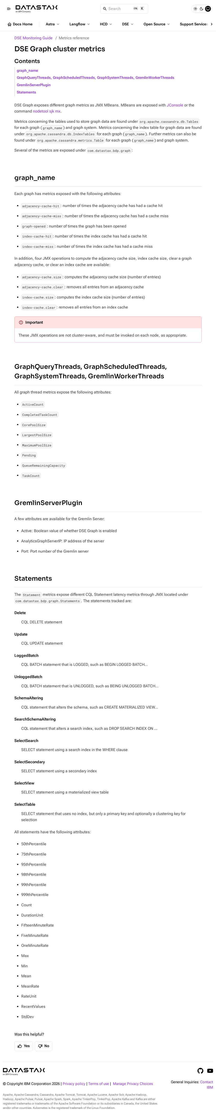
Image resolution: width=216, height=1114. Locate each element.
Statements (26, 92)
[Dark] (202, 9)
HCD (106, 24)
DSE (128, 24)
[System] (208, 9)
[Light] (195, 9)
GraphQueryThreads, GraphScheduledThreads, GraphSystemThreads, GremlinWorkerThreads (95, 78)
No (43, 1046)
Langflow (80, 24)
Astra (53, 24)
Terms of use (98, 1084)
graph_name (27, 71)
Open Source (157, 24)
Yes (24, 1046)
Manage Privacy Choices (133, 1084)
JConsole (175, 105)
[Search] (124, 9)
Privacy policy (74, 1084)
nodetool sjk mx (46, 111)
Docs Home (19, 24)
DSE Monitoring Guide (33, 38)
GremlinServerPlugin (34, 85)
